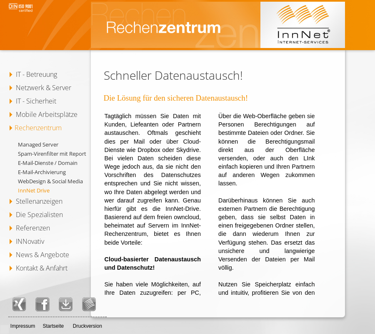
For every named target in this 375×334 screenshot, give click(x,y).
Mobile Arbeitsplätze (47, 114)
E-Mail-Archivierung (42, 172)
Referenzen (33, 228)
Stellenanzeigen (39, 201)
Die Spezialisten (39, 214)
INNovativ (30, 241)
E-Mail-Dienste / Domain (48, 163)
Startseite (53, 326)
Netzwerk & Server (43, 87)
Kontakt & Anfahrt (42, 268)
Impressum (22, 326)
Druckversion (87, 326)
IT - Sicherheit (36, 101)
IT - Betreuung (36, 74)
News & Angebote (42, 254)
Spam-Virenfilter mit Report (52, 153)
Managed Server (38, 144)
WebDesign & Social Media (50, 181)
